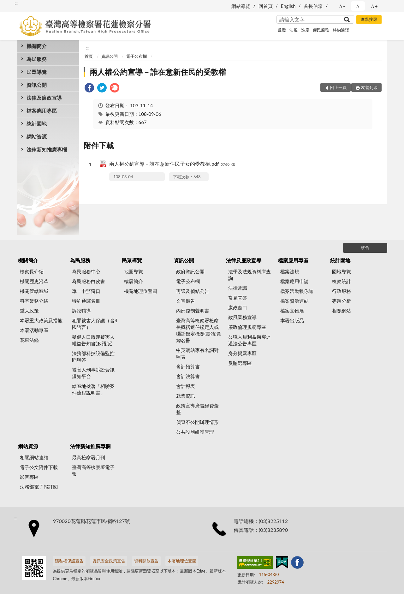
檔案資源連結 (294, 301)
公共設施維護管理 (195, 432)
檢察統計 (341, 281)
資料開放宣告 (146, 560)
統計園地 (37, 124)
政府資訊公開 (190, 271)
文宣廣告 (185, 301)
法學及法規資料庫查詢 (249, 275)
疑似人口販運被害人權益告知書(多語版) (93, 340)
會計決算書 (188, 376)
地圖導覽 (133, 271)
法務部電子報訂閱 (39, 487)
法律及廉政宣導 (44, 98)
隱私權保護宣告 (69, 560)
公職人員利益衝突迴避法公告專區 (249, 340)
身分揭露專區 (242, 353)
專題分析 (341, 301)
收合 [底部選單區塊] (365, 247)
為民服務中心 (86, 271)
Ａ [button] (357, 6)
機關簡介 (37, 46)
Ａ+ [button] (374, 6)
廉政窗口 (237, 307)
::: (16, 3)
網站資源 (37, 137)
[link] (89, 88)
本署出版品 (292, 320)
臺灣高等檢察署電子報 (93, 470)
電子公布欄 (136, 56)
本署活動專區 (34, 330)
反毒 (282, 30)
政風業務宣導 (242, 317)
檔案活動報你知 (296, 291)
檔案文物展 (292, 310)
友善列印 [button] (369, 87)
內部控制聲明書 (192, 310)
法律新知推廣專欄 (47, 149)
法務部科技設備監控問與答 (93, 356)
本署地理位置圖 (182, 560)
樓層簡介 (133, 281)
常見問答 (237, 297)
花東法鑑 (29, 340)
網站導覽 (240, 6)
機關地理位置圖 (140, 291)
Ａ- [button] (341, 6)
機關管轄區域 (34, 291)
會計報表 (185, 386)
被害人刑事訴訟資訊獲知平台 (93, 373)
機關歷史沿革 (34, 281)
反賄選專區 (240, 363)
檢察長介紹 (32, 271)
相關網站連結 (34, 457)
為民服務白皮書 (88, 281)
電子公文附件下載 (39, 467)
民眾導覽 (37, 72)
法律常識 (237, 288)
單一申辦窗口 (86, 291)
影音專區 (29, 477)
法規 (293, 30)
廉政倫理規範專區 (247, 327)
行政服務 (341, 291)
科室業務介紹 (34, 301)
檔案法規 (289, 271)
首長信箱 (313, 6)
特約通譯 (341, 30)
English (288, 6)
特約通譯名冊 (86, 301)
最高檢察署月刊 (88, 457)
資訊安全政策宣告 (108, 560)
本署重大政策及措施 (41, 320)
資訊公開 (37, 85)
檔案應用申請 (294, 281)
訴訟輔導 (81, 310)
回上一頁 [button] (338, 87)
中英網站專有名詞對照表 (197, 353)
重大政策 (29, 310)
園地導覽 (341, 271)
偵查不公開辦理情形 (197, 422)
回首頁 (265, 6)
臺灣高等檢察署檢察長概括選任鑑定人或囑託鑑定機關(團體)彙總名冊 (198, 330)
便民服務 (321, 30)
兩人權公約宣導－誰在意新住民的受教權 (158, 71)
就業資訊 (185, 396)
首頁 (89, 56)
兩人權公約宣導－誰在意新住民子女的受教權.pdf (172, 164)
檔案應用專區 (42, 111)
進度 (305, 30)
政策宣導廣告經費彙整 (197, 409)
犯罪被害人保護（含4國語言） (94, 324)
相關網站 (341, 310)
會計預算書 (188, 366)
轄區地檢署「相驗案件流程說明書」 (93, 389)
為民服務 (37, 59)
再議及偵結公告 (192, 291)
